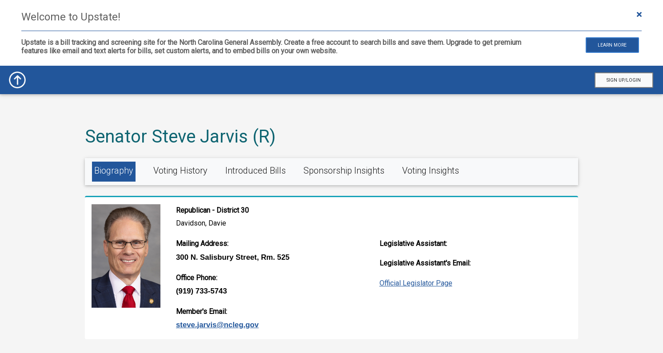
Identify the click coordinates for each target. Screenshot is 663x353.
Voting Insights (430, 170)
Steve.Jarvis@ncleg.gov (217, 325)
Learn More (612, 45)
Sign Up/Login (624, 80)
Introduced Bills (255, 170)
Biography (113, 170)
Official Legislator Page (415, 283)
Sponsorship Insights (344, 170)
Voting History (180, 170)
